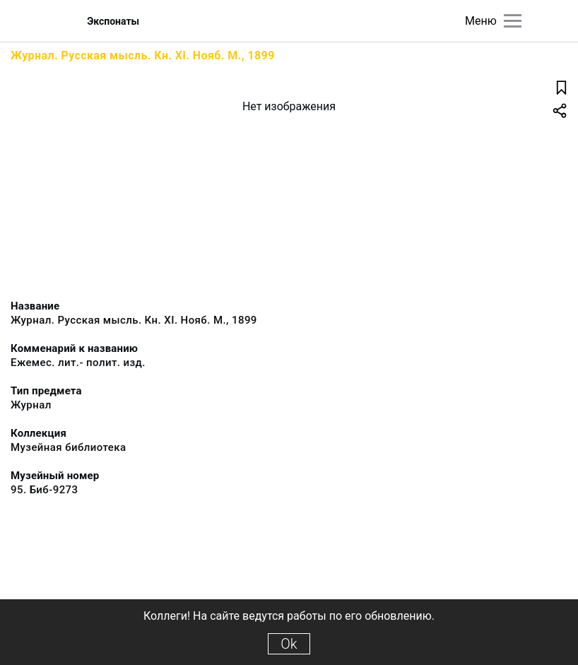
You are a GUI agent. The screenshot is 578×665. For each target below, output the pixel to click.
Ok (289, 643)
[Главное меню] (513, 21)
